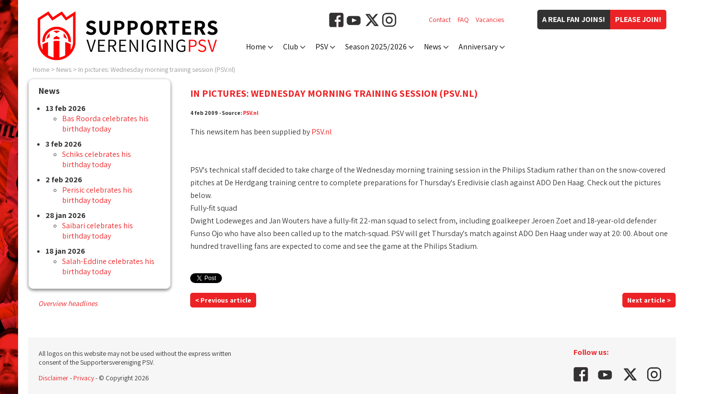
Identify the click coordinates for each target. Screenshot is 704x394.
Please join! (638, 19)
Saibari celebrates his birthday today (97, 230)
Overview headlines (67, 303)
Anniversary (478, 47)
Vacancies (490, 19)
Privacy (83, 377)
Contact (440, 19)
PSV (321, 47)
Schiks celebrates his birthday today (96, 159)
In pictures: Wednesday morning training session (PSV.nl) (156, 69)
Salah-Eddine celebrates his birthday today (108, 266)
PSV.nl (251, 112)
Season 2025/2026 (376, 47)
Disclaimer (53, 377)
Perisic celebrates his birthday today (97, 195)
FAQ (463, 19)
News (432, 47)
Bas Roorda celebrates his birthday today (105, 123)
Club (290, 47)
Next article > (649, 300)
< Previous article (223, 300)
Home (256, 47)
